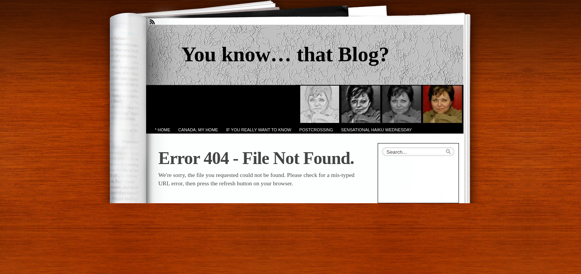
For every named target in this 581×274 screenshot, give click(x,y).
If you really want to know (258, 129)
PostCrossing (316, 129)
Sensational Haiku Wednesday (376, 129)
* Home (162, 129)
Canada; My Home (198, 129)
